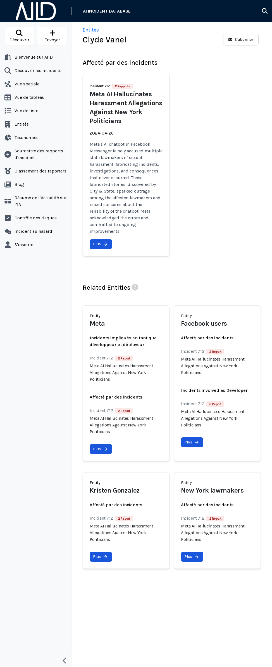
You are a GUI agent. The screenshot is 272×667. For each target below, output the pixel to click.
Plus (100, 244)
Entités (91, 30)
